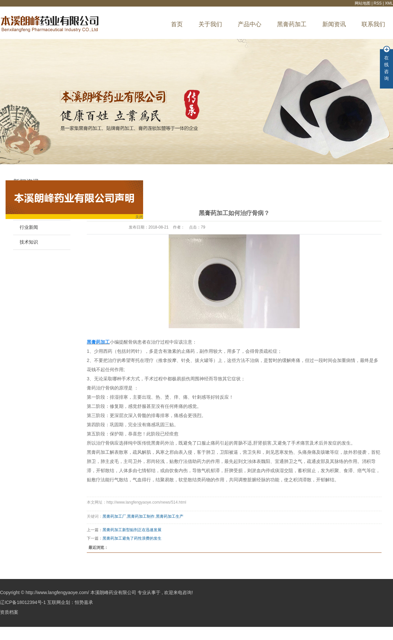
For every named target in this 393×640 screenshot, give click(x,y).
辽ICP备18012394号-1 (23, 602)
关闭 (136, 215)
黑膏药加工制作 (141, 516)
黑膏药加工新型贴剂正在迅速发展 (132, 530)
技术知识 (29, 242)
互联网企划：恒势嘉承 (70, 602)
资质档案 (9, 612)
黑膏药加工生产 (169, 516)
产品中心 (249, 24)
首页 (177, 24)
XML (389, 3)
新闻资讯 (334, 24)
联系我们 (373, 24)
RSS (378, 3)
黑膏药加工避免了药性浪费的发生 (132, 538)
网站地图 (363, 3)
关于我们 (210, 24)
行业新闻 (29, 227)
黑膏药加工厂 (114, 516)
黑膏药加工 (292, 24)
